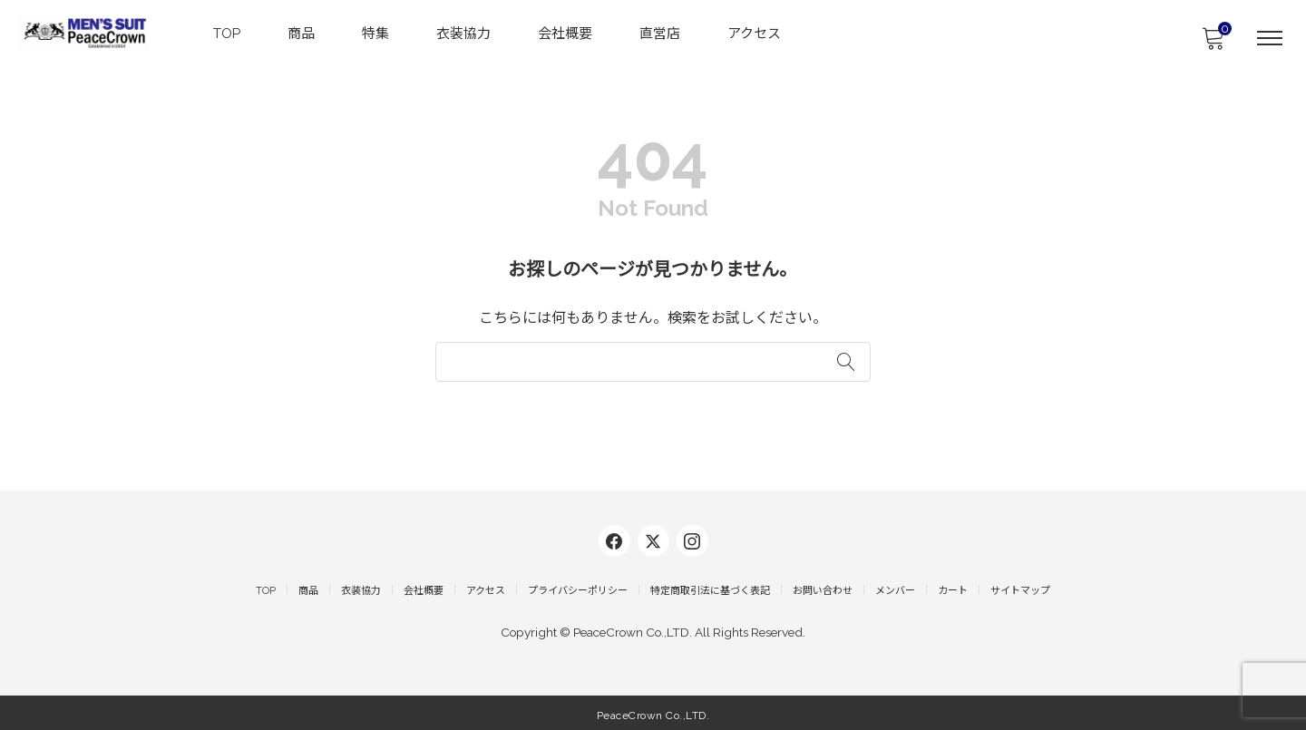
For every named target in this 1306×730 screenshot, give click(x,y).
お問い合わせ (823, 587)
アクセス (755, 32)
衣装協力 (464, 32)
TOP (227, 32)
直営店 (660, 32)
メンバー (895, 587)
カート (953, 587)
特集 (376, 32)
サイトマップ (1020, 587)
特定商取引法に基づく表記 (710, 587)
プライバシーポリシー (578, 587)
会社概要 (566, 32)
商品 (302, 32)
